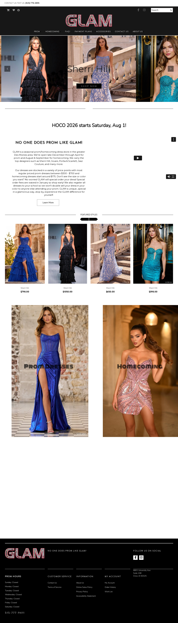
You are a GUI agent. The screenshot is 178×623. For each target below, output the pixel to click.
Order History (110, 587)
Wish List (108, 591)
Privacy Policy (82, 591)
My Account (110, 583)
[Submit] (171, 10)
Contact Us (52, 583)
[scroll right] (93, 219)
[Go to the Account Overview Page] (18, 10)
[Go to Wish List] (13, 10)
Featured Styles (88, 214)
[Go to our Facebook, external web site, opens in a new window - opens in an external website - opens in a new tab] (138, 10)
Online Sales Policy (84, 587)
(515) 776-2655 (32, 3)
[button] (37, 31)
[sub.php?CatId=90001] (89, 69)
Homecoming (140, 366)
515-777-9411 (15, 613)
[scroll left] (84, 219)
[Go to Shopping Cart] (8, 10)
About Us (80, 583)
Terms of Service (54, 587)
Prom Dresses (48, 366)
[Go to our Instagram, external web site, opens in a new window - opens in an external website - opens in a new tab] (144, 10)
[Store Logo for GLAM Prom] (89, 20)
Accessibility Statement (86, 596)
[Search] (162, 10)
